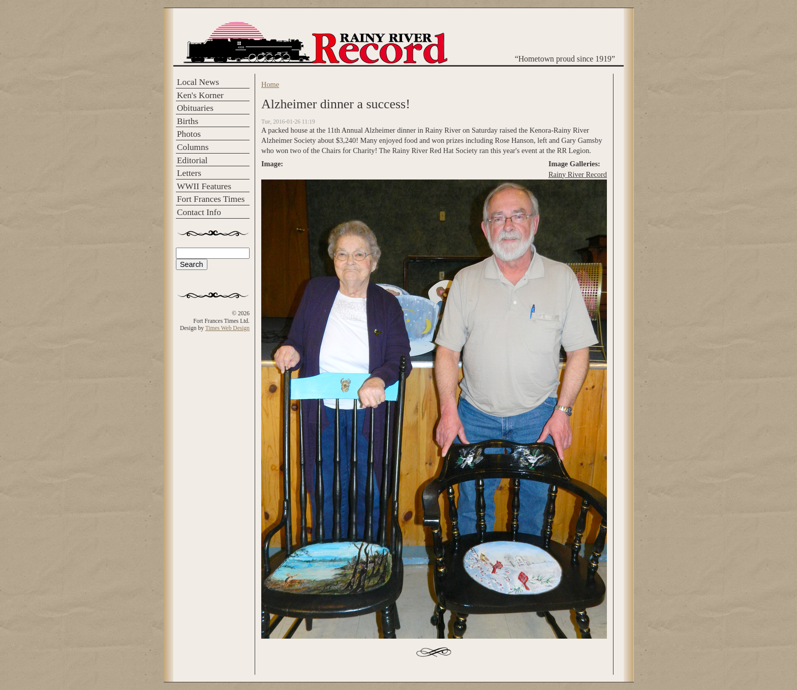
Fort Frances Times (210, 199)
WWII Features (204, 186)
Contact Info (199, 212)
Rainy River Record (577, 174)
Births (187, 121)
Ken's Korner (200, 95)
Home (270, 84)
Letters (189, 173)
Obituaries (195, 108)
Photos (189, 134)
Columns (192, 147)
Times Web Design (227, 328)
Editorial (192, 160)
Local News (198, 82)
